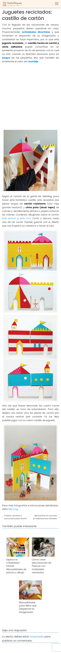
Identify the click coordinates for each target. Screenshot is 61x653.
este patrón (9, 218)
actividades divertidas (36, 32)
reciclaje (33, 61)
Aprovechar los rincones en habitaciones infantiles (45, 517)
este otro (25, 218)
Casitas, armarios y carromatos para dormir (15, 517)
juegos (6, 57)
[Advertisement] (30, 96)
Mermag (13, 509)
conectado (37, 636)
